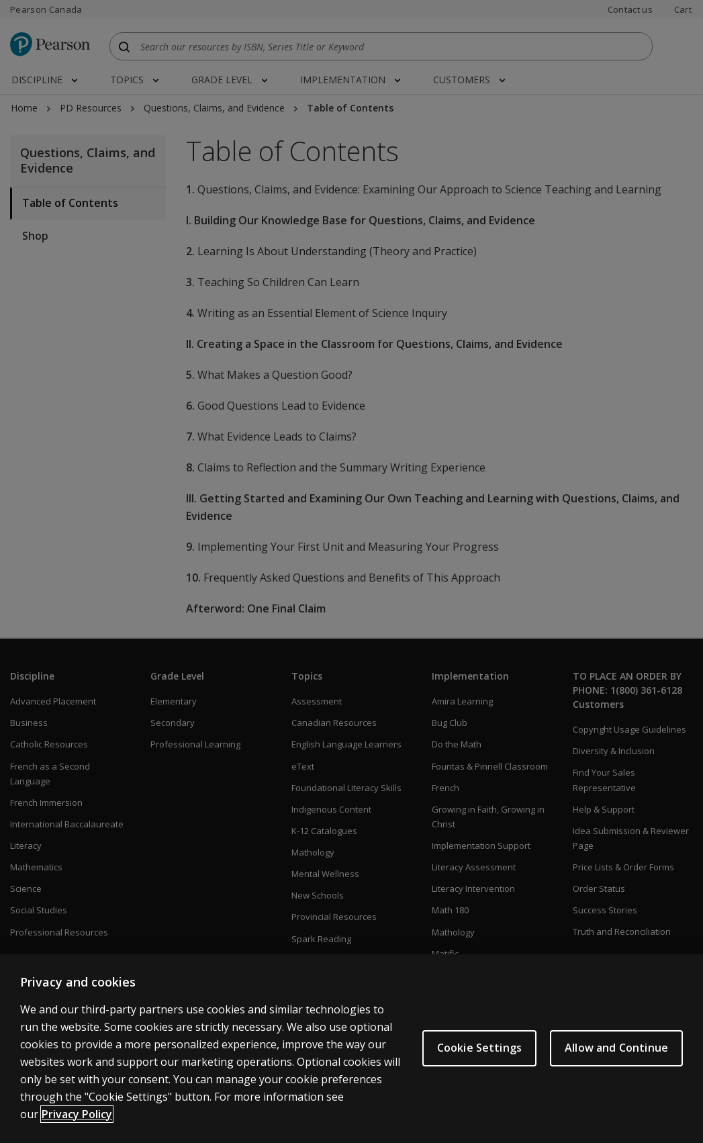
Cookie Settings (479, 1058)
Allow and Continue (616, 1058)
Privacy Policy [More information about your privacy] (77, 1124)
